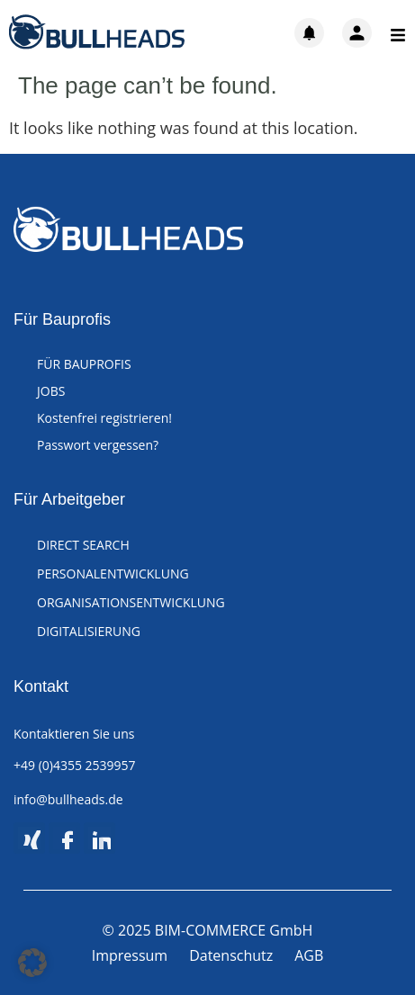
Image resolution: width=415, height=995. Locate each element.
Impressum (129, 955)
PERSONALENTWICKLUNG (113, 573)
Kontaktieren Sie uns (74, 733)
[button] (32, 962)
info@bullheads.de (68, 799)
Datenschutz (231, 955)
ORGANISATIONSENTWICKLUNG (131, 602)
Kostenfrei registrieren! (104, 417)
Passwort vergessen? (97, 444)
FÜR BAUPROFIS (84, 363)
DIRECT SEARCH (83, 544)
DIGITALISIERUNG (88, 631)
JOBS (51, 390)
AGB (308, 955)
